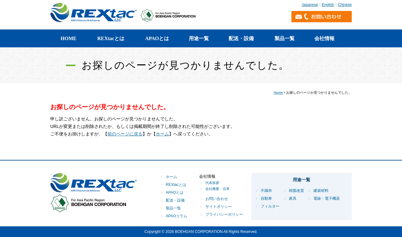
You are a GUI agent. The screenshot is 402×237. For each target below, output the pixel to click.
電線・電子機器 (326, 198)
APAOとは (157, 38)
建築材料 (321, 190)
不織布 (266, 190)
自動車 (266, 198)
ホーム (162, 133)
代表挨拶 (212, 183)
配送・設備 (241, 38)
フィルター (270, 206)
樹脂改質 (296, 190)
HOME (69, 38)
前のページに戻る (125, 133)
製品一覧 (284, 38)
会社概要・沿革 (217, 189)
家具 (292, 198)
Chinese (345, 5)
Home (278, 92)
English (328, 5)
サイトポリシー (218, 206)
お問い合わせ (216, 199)
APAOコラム (176, 216)
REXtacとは (110, 38)
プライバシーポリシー (224, 214)
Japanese (310, 5)
